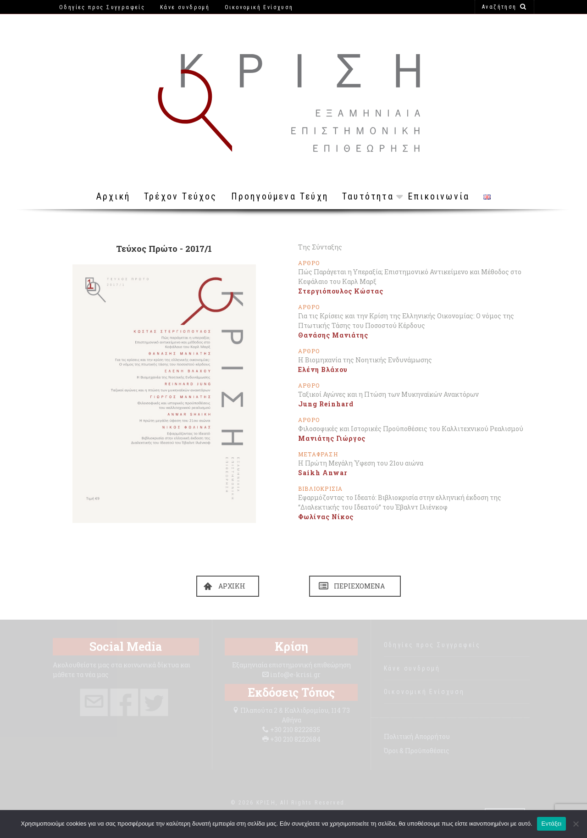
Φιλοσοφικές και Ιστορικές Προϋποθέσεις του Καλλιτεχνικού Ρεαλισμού (410, 428)
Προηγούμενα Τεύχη (279, 196)
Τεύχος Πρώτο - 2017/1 (164, 248)
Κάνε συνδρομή (412, 668)
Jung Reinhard (326, 404)
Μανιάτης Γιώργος (331, 438)
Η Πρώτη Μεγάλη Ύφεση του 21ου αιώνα (360, 463)
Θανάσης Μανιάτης (333, 335)
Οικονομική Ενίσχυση (424, 691)
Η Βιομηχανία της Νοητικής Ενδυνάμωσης (365, 359)
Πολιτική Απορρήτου (417, 736)
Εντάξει (552, 823)
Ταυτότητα (368, 196)
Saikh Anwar (323, 472)
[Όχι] (575, 823)
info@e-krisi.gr (295, 674)
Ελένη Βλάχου (323, 369)
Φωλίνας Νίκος (326, 516)
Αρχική (113, 196)
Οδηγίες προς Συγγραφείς (432, 645)
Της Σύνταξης (320, 247)
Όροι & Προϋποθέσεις (416, 750)
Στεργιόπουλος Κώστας (340, 291)
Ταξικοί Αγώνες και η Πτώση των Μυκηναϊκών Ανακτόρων (388, 394)
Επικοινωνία (439, 196)
